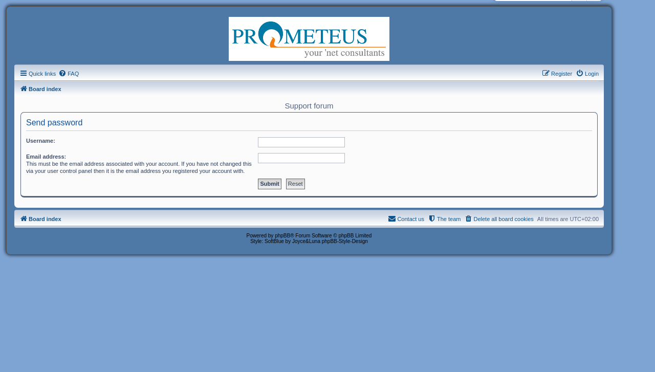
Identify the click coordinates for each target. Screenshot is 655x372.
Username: (40, 141)
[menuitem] (68, 74)
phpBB (282, 235)
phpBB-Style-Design (345, 241)
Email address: (46, 157)
